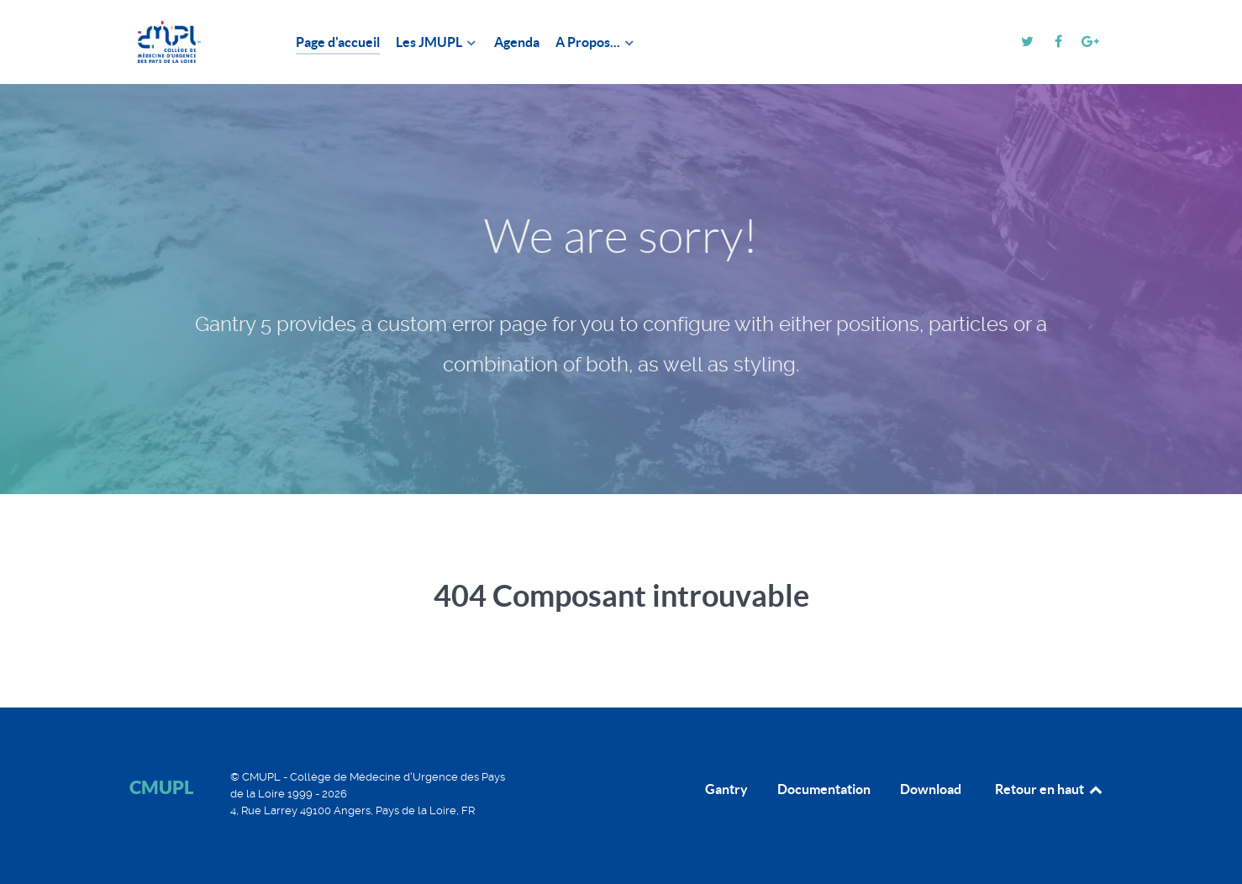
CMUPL (161, 786)
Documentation (824, 789)
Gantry (726, 789)
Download (930, 789)
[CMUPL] (192, 42)
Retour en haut (1049, 789)
